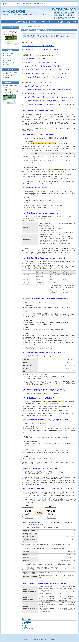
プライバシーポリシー (10, 75)
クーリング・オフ (28, 628)
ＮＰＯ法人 (27, 623)
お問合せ (64, 37)
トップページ (24, 26)
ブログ (7, 31)
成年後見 (7, 77)
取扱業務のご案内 (32, 26)
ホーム (7, 22)
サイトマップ (39, 636)
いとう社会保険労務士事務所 (10, 94)
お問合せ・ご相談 (71, 22)
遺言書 (25, 627)
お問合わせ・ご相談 (9, 62)
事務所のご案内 (8, 58)
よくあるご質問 (8, 60)
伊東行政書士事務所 (14, 11)
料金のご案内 (8, 55)
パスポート (27, 625)
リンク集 (7, 64)
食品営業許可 (27, 622)
